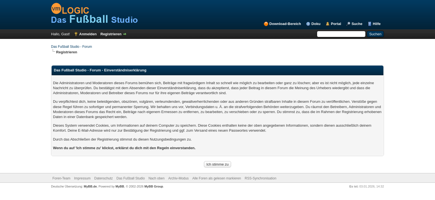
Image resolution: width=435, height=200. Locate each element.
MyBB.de (90, 186)
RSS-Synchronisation (260, 178)
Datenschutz (103, 178)
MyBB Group (153, 186)
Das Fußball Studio (131, 178)
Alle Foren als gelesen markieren (216, 178)
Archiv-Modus (178, 178)
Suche (356, 24)
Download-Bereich (285, 24)
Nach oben (156, 178)
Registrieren (111, 34)
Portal (336, 24)
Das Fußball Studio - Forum (71, 47)
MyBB (119, 186)
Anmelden (88, 34)
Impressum (82, 178)
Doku (316, 24)
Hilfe (377, 24)
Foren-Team (61, 178)
